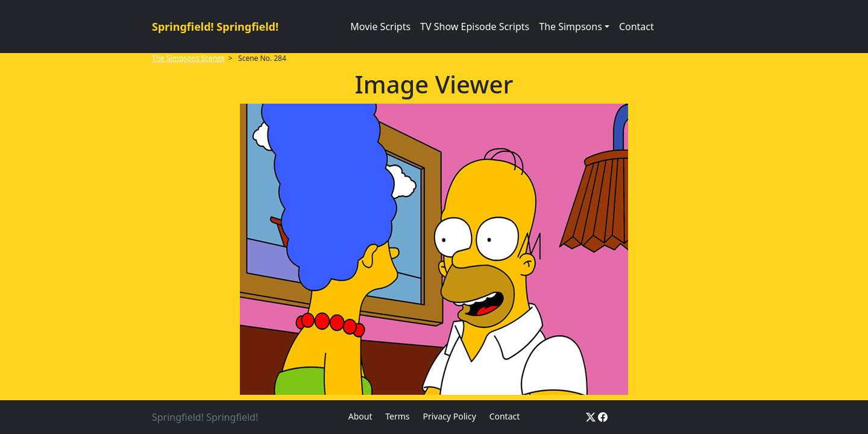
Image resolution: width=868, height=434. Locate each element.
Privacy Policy (449, 416)
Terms (397, 416)
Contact (636, 26)
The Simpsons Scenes (188, 58)
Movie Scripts (380, 26)
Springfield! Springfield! (215, 26)
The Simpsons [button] (570, 26)
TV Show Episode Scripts (474, 26)
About (360, 416)
